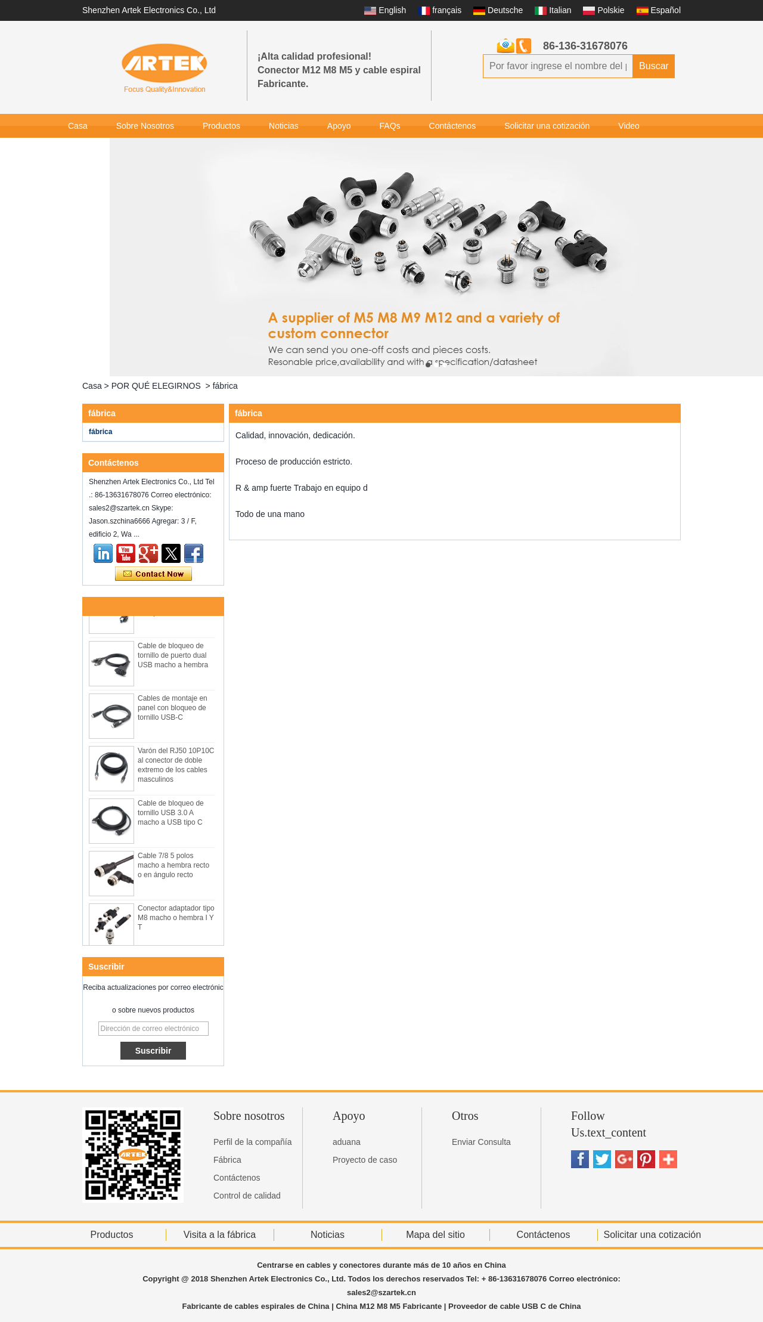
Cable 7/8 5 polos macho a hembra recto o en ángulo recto (173, 867)
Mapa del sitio (435, 1235)
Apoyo (339, 126)
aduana (347, 1142)
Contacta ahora (153, 574)
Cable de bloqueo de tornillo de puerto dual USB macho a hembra (173, 657)
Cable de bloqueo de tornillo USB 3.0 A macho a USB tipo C (171, 815)
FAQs (390, 126)
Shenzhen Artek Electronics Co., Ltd (149, 10)
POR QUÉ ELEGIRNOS (156, 386)
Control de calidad (247, 1195)
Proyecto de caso (365, 1160)
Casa (78, 126)
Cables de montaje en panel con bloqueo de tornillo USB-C (172, 710)
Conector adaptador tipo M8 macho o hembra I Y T (176, 920)
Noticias (284, 126)
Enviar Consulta (481, 1142)
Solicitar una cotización (547, 126)
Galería (81, 149)
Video (629, 126)
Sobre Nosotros (145, 126)
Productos (221, 126)
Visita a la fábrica (220, 1235)
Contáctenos (452, 126)
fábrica (100, 432)
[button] (428, 365)
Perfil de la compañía (252, 1142)
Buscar (654, 66)
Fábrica (227, 1160)
